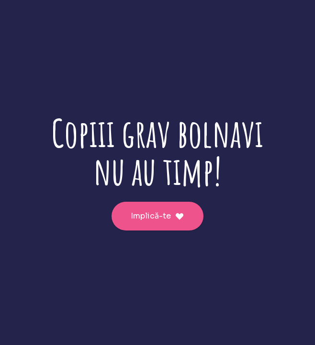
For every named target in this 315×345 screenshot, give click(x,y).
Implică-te (157, 216)
